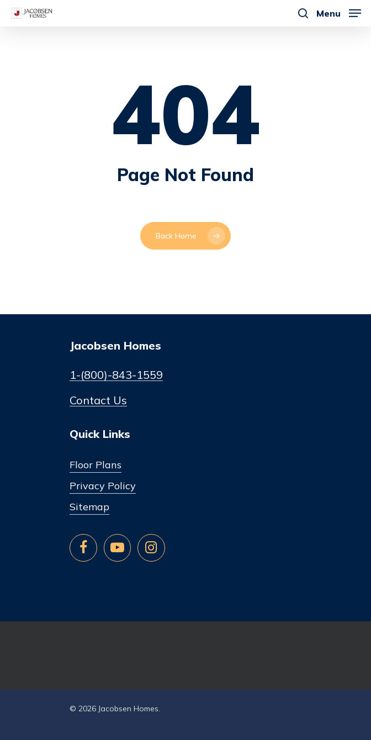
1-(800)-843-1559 (116, 375)
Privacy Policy (103, 485)
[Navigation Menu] (338, 12)
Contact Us (98, 400)
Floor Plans (95, 464)
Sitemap (89, 506)
